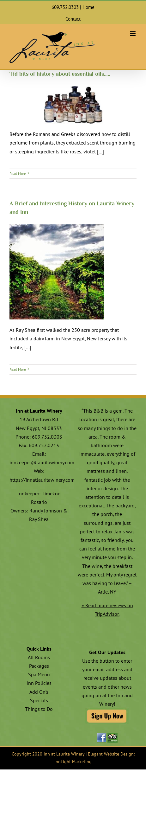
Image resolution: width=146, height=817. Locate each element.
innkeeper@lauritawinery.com (41, 462)
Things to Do (39, 709)
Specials (39, 700)
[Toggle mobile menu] (133, 33)
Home (88, 7)
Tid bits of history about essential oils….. (59, 74)
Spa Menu (39, 674)
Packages (39, 666)
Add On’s (38, 692)
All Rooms (39, 657)
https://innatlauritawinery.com (42, 480)
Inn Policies (39, 683)
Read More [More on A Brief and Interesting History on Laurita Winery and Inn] (17, 369)
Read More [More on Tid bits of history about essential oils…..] (17, 173)
